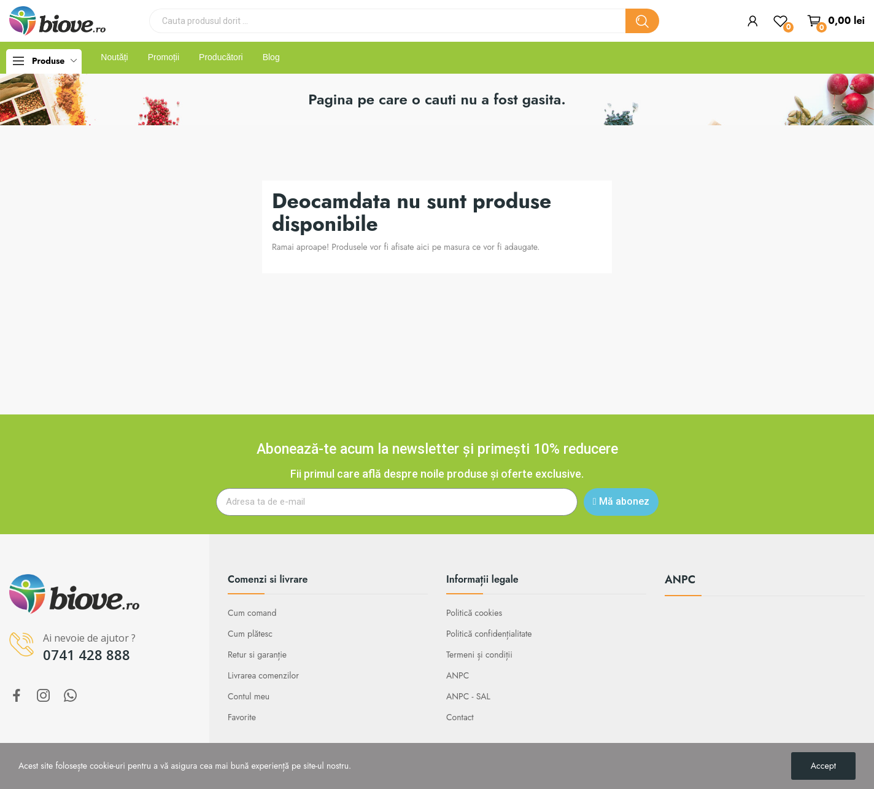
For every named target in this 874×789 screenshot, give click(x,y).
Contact (460, 717)
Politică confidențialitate (489, 634)
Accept (823, 766)
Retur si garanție (257, 654)
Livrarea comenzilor (263, 675)
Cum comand (252, 613)
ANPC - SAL (468, 696)
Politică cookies (474, 613)
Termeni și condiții (479, 654)
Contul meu (248, 696)
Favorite (242, 717)
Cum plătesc (250, 634)
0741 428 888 (86, 655)
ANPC (457, 675)
